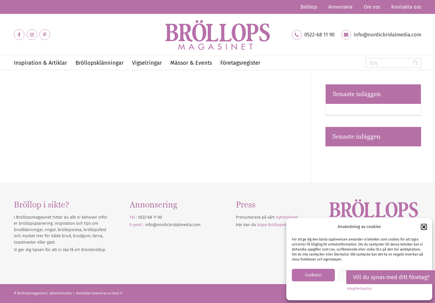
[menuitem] (309, 7)
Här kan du (269, 224)
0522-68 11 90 (319, 34)
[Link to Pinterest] (44, 34)
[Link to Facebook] (19, 34)
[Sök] (393, 63)
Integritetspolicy (359, 289)
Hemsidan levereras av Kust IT (99, 293)
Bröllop (308, 7)
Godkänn (313, 274)
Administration (61, 293)
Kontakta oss (406, 7)
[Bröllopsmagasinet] (217, 35)
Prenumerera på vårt (267, 217)
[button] (424, 227)
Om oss (372, 7)
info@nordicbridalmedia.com (387, 34)
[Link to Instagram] (32, 34)
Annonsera (340, 7)
